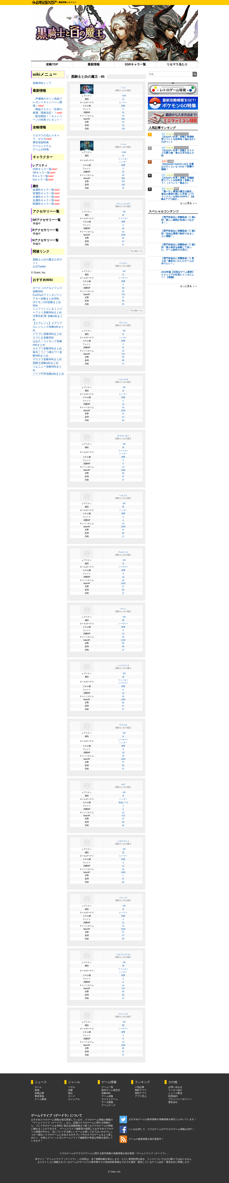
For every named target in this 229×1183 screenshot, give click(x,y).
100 (123, 181)
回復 (123, 106)
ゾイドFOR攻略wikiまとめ (48, 373)
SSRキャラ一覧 (135, 64)
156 (123, 128)
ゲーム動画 (40, 1099)
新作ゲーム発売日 (110, 1090)
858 (123, 119)
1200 (123, 640)
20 (123, 172)
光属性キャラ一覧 (43, 200)
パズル (71, 1087)
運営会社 (173, 1102)
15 (123, 926)
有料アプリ (141, 1093)
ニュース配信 (175, 1093)
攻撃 (123, 165)
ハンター (123, 162)
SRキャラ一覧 (41, 172)
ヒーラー (123, 102)
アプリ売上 (141, 1096)
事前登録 (39, 1096)
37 (123, 241)
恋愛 (70, 1090)
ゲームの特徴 (41, 149)
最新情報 (63, 2)
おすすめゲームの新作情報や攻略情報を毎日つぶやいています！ (158, 1119)
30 (123, 407)
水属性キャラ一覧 (43, 196)
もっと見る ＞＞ (188, 203)
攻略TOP (52, 64)
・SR (123, 212)
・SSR (123, 96)
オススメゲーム (109, 1099)
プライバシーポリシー (180, 1099)
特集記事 (39, 1093)
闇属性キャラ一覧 (43, 203)
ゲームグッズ (108, 1105)
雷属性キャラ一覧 (43, 193)
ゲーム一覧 (107, 1087)
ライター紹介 (175, 1090)
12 (123, 347)
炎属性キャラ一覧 (43, 189)
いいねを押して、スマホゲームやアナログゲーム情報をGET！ (157, 1129)
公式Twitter (39, 266)
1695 (123, 235)
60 (123, 291)
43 (123, 122)
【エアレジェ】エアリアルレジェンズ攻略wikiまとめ (48, 327)
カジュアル (74, 1099)
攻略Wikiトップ (42, 83)
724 (123, 294)
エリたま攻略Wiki (43, 337)
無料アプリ (141, 1090)
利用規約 (173, 1096)
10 (123, 467)
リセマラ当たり (177, 64)
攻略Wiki (105, 1093)
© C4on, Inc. (114, 1171)
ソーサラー (123, 278)
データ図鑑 (107, 1102)
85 (123, 238)
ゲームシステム (42, 145)
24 (123, 112)
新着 (37, 1090)
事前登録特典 (41, 142)
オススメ (72, 2)
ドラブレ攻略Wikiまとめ (47, 333)
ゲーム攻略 (107, 1096)
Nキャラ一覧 (40, 179)
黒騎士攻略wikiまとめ (46, 363)
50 (123, 175)
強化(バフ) (123, 802)
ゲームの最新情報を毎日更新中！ (142, 1139)
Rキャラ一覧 (40, 176)
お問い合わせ (175, 1087)
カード (71, 1096)
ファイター (123, 159)
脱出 (70, 1093)
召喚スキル (137, 251)
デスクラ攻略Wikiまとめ (47, 359)
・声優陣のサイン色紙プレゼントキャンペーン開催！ (47, 102)
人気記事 (139, 1087)
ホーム (38, 1087)
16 (123, 577)
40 (123, 116)
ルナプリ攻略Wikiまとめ (47, 348)
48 (123, 288)
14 (123, 404)
